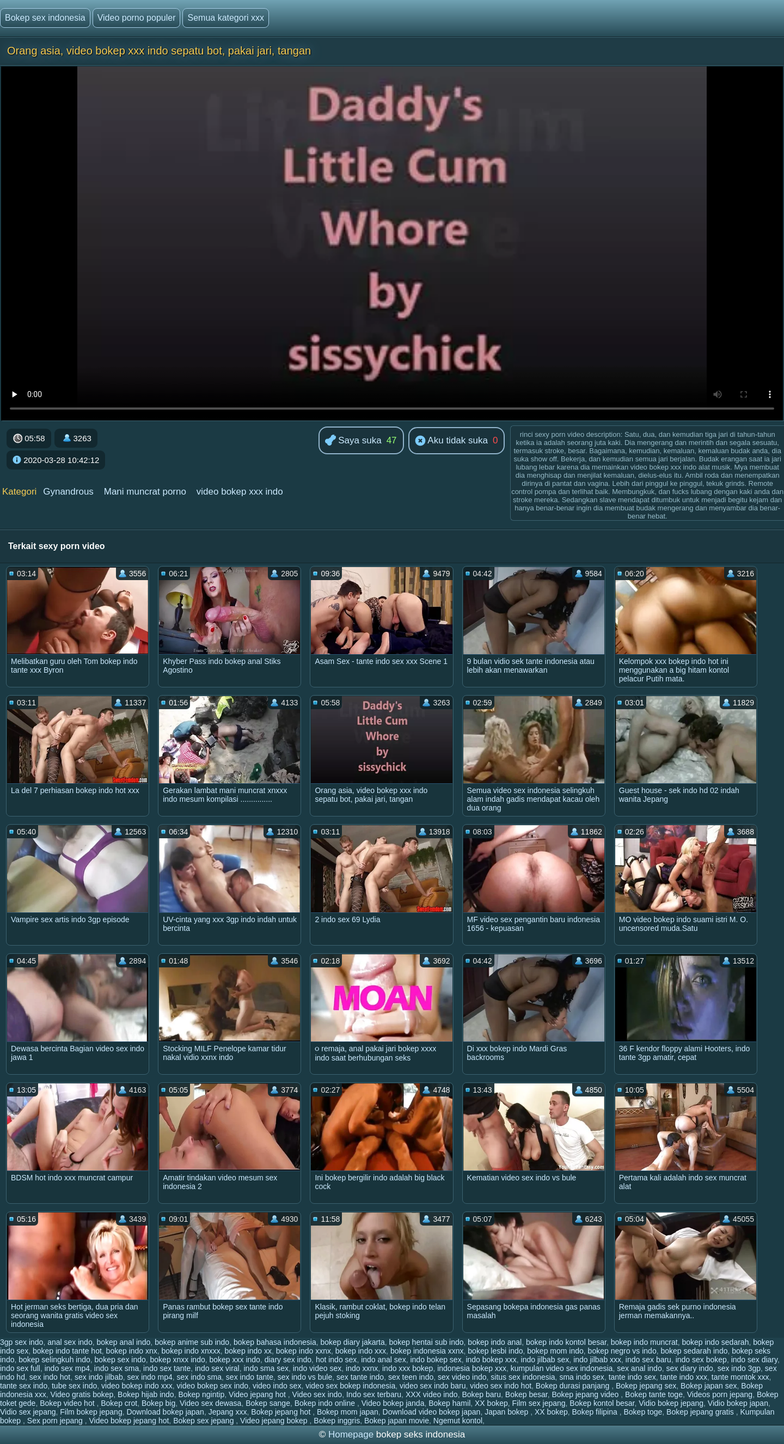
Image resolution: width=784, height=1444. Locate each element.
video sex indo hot (500, 1385)
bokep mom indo (555, 1350)
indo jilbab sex (545, 1359)
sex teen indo (410, 1377)
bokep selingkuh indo (54, 1359)
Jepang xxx (228, 1412)
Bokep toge (642, 1412)
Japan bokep (507, 1412)
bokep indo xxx (360, 1350)
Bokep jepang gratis (701, 1412)
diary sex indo (288, 1359)
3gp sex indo (21, 1342)
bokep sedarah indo (693, 1350)
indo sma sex (265, 1368)
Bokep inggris (337, 1420)
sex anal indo (639, 1368)
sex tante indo (360, 1377)
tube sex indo (74, 1385)
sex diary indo (689, 1368)
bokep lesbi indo (495, 1350)
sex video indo (462, 1377)
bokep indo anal (495, 1342)
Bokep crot (119, 1403)
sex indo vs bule (305, 1377)
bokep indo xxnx (303, 1350)
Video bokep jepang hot (129, 1420)
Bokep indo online (326, 1403)
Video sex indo (317, 1394)
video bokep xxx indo (240, 491)
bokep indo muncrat (644, 1342)
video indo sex (277, 1385)
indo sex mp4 (67, 1368)
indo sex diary (754, 1359)
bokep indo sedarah (715, 1342)
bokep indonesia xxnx (427, 1350)
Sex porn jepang (56, 1420)
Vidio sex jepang (28, 1412)
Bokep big (158, 1403)
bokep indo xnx (131, 1350)
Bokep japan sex (709, 1385)
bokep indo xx (248, 1350)
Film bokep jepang (91, 1412)
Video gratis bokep (82, 1394)
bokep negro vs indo (622, 1350)
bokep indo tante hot (67, 1350)
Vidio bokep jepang (671, 1403)
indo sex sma (116, 1368)
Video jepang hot (258, 1394)
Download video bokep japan (432, 1412)
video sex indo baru (432, 1385)
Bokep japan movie (396, 1420)
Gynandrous (68, 491)
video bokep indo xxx (137, 1385)
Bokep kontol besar (601, 1403)
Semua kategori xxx (225, 17)
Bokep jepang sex (646, 1385)
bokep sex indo (120, 1359)
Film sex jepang (539, 1403)
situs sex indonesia (523, 1377)
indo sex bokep (701, 1359)
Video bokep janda (393, 1403)
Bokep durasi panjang (573, 1385)
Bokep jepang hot (282, 1412)
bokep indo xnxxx (191, 1350)
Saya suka (353, 441)
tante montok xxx (740, 1377)
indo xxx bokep (407, 1368)
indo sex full (20, 1368)
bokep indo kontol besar (566, 1342)
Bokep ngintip (201, 1394)
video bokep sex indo (213, 1385)
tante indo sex (632, 1377)
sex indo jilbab (99, 1377)
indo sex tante (167, 1368)
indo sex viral (217, 1368)
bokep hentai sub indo (426, 1342)
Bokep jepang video (586, 1394)
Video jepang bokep (274, 1420)
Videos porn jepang (719, 1394)
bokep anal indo (123, 1342)
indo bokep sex (435, 1359)
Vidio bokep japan (738, 1403)
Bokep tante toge (654, 1394)
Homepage (350, 1434)
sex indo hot (50, 1377)
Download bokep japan (165, 1412)
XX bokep (491, 1403)
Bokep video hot (68, 1403)
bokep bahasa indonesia (275, 1342)
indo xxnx (362, 1368)
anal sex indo (70, 1342)
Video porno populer (136, 17)
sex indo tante (249, 1377)
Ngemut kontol (457, 1420)
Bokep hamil (449, 1403)
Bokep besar (526, 1394)
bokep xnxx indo (177, 1359)
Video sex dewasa (210, 1403)
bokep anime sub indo (192, 1342)
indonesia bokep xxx (471, 1368)
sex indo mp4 (150, 1377)
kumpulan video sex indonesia (562, 1368)
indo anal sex (383, 1359)
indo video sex (317, 1368)
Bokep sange (268, 1403)
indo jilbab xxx (597, 1359)
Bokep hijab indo (146, 1394)
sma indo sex (581, 1377)
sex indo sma (199, 1377)
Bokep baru (481, 1394)
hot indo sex (336, 1359)
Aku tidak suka (451, 441)
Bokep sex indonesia (45, 17)
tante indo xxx (683, 1377)
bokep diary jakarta (353, 1342)
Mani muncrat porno (145, 491)
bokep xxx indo (235, 1359)
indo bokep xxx (490, 1359)
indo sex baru (648, 1359)
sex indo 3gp (739, 1368)
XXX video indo (432, 1394)
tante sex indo (23, 1385)
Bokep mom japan (347, 1412)
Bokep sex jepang (204, 1420)
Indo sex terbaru (373, 1394)
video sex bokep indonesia (350, 1385)
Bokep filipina (596, 1412)
